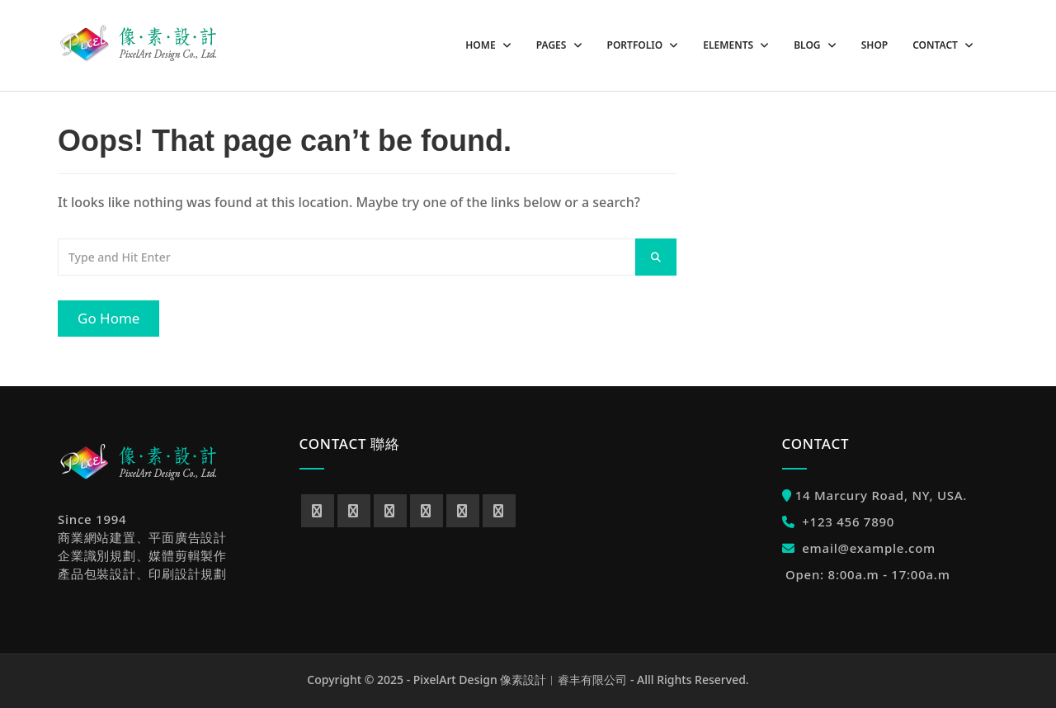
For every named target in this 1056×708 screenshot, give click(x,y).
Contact (936, 45)
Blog (808, 45)
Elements (729, 45)
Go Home (108, 318)
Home (481, 45)
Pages (552, 45)
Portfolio (636, 45)
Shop (875, 45)
